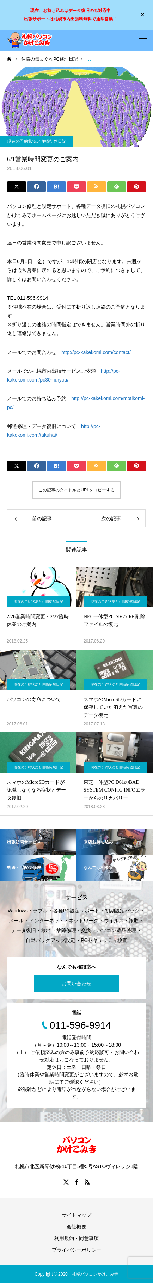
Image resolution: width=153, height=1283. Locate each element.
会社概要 (76, 1226)
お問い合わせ (76, 983)
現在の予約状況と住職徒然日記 (36, 141)
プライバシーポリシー (76, 1250)
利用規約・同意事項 (76, 1238)
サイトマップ (76, 1215)
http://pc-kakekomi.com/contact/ (96, 352)
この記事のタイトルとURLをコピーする (76, 490)
